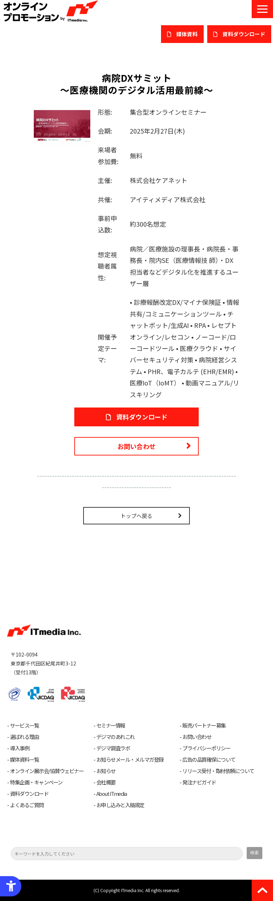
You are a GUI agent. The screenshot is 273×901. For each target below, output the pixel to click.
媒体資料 (187, 34)
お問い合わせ (136, 446)
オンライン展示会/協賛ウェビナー (47, 771)
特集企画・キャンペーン (36, 782)
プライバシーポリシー (206, 748)
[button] (262, 9)
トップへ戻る (136, 515)
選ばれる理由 (24, 737)
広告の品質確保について (208, 759)
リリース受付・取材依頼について (218, 771)
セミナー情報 (110, 725)
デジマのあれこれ (115, 737)
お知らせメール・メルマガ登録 (130, 759)
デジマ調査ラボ (113, 748)
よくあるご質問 (27, 805)
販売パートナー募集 (204, 725)
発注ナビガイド (199, 782)
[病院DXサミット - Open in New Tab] (62, 124)
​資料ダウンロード (244, 34)
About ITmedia (111, 794)
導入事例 (19, 748)
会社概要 (106, 782)
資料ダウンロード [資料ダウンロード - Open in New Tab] (141, 416)
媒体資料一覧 (24, 759)
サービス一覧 (24, 725)
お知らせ (106, 771)
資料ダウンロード (29, 794)
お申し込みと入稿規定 (120, 805)
